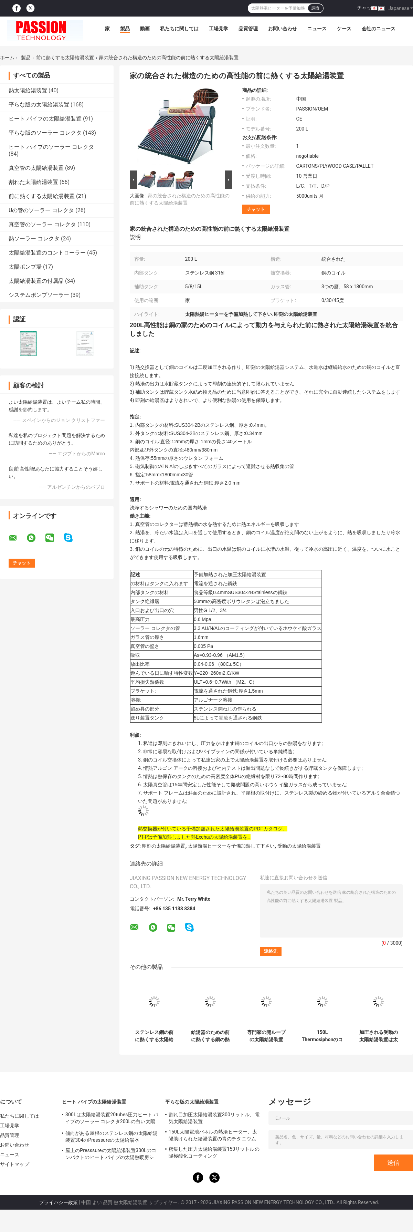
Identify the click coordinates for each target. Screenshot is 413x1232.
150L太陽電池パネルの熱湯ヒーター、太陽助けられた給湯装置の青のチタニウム (213, 1135)
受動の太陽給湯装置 (299, 846)
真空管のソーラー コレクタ (42, 224)
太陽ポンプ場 (25, 266)
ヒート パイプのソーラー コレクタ (51, 147)
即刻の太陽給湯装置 (163, 846)
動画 (145, 28)
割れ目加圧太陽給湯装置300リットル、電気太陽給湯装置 (214, 1118)
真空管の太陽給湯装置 (36, 168)
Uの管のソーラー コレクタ (41, 210)
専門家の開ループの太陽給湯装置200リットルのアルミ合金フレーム (266, 1036)
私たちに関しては (179, 28)
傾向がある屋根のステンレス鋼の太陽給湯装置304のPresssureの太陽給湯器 (111, 1136)
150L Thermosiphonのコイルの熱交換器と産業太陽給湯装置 (322, 1036)
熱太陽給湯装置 (28, 90)
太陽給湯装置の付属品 (36, 281)
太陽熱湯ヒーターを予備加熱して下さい (231, 846)
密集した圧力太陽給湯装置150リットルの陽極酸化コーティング (214, 1152)
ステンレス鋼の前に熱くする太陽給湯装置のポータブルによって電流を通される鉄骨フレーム (154, 1036)
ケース (344, 28)
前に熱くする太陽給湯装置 (65, 57)
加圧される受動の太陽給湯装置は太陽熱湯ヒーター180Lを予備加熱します (379, 1036)
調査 (315, 8)
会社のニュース (378, 28)
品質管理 (248, 28)
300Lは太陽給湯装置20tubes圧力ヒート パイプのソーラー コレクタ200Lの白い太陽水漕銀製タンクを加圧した (111, 1119)
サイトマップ (14, 1164)
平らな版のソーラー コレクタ (45, 133)
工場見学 (218, 28)
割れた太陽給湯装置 (33, 182)
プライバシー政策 (58, 1202)
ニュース (317, 28)
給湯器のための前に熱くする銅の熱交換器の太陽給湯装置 (210, 1036)
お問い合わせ (282, 28)
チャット (366, 8)
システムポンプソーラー (39, 295)
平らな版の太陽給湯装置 (39, 104)
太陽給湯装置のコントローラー (47, 252)
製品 (125, 28)
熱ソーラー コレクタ (34, 238)
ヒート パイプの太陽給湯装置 (45, 118)
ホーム (7, 57)
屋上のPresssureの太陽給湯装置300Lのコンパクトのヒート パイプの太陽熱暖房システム (110, 1155)
